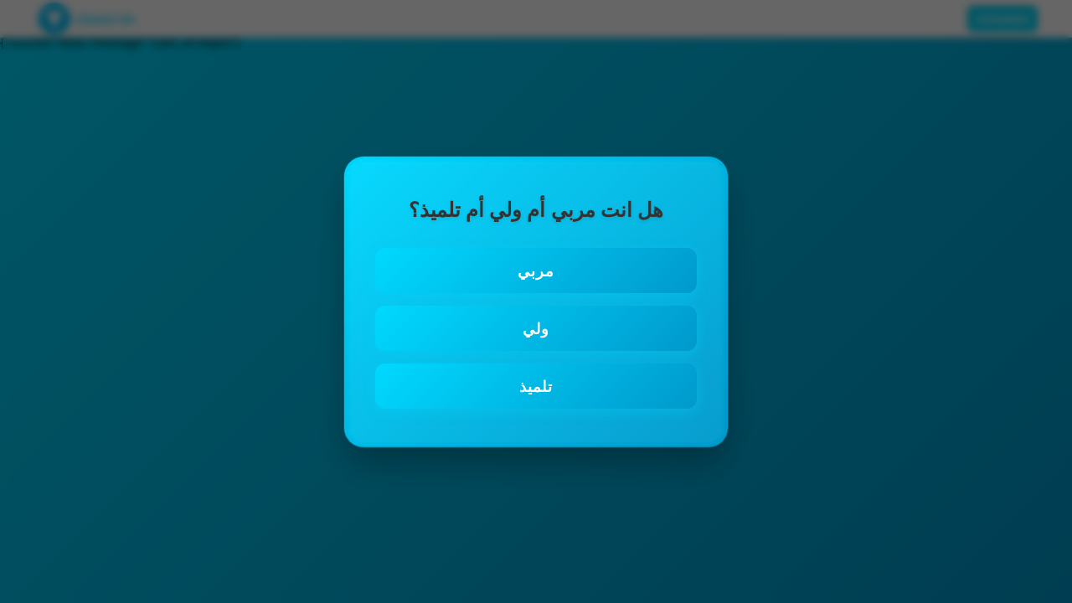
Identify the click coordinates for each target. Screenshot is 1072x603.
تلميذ (536, 386)
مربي (536, 270)
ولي (536, 328)
